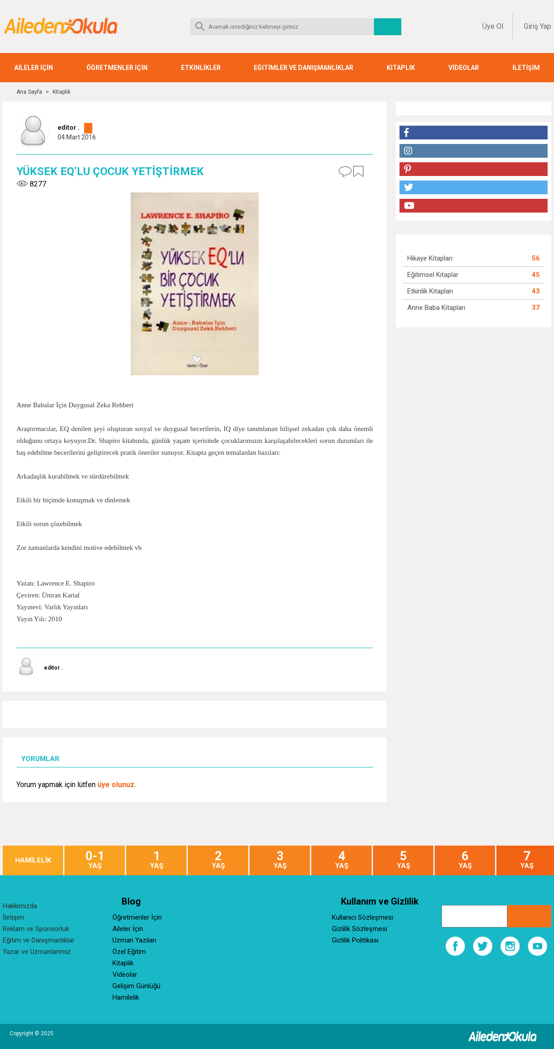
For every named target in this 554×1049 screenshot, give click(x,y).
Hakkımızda (20, 906)
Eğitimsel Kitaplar (432, 275)
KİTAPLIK (401, 67)
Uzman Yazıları (134, 940)
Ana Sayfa (29, 92)
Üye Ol (492, 26)
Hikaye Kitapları (430, 258)
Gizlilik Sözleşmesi (359, 929)
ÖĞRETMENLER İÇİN (117, 67)
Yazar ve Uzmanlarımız (37, 952)
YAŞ (94, 860)
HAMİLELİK (33, 860)
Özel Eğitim (129, 952)
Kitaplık (61, 92)
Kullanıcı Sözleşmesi (362, 917)
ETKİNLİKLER (201, 67)
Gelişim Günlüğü (136, 986)
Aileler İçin (127, 929)
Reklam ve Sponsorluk (36, 929)
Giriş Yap (537, 26)
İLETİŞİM (526, 67)
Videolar (124, 974)
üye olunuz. (116, 784)
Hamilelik (125, 997)
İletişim (13, 917)
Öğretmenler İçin (137, 917)
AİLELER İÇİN (33, 67)
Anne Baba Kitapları (436, 308)
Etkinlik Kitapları (430, 291)
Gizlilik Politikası (355, 940)
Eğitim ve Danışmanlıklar (39, 940)
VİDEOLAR (463, 67)
